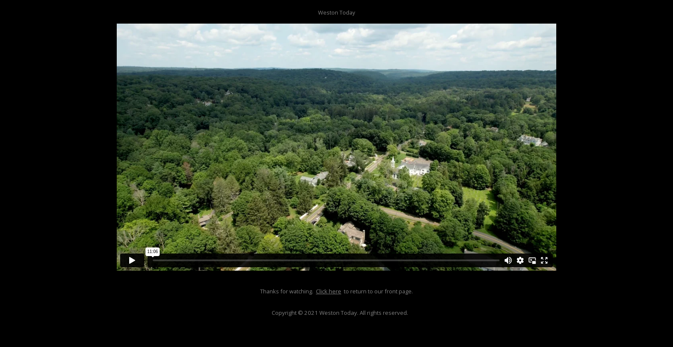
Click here (328, 291)
